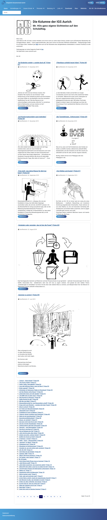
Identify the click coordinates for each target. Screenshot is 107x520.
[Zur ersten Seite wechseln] (18, 496)
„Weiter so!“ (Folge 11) (25, 470)
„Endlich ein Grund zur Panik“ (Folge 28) (30, 437)
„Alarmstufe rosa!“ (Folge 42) (27, 410)
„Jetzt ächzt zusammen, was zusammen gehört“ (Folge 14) (35, 465)
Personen (39, 8)
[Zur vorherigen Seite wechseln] (21, 496)
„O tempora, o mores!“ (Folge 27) (28, 438)
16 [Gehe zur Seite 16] (44, 496)
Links (59, 8)
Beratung (50, 8)
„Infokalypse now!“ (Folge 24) (27, 444)
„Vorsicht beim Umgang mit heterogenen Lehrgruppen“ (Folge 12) (37, 468)
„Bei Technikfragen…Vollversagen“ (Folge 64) (71, 117)
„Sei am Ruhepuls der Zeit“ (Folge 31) (29, 431)
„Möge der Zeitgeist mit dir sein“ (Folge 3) (30, 485)
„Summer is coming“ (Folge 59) (29, 295)
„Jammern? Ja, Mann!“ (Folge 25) (28, 442)
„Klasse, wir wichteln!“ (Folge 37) (28, 420)
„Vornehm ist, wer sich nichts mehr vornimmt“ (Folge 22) (34, 448)
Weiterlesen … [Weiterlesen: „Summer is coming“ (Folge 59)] (23, 373)
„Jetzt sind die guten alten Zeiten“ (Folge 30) (31, 433)
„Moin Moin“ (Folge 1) (25, 487)
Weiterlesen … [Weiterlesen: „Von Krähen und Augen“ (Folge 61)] (61, 216)
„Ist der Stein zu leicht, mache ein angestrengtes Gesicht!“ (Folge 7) (37, 478)
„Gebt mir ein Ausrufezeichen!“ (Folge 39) (30, 416)
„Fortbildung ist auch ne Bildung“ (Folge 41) (31, 412)
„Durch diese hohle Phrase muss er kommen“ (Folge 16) (34, 461)
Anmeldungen (14, 8)
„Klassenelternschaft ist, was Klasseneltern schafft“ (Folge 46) (36, 403)
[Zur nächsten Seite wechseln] (57, 496)
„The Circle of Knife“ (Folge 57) (27, 382)
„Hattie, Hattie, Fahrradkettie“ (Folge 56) (30, 384)
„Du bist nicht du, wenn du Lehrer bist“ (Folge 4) (32, 483)
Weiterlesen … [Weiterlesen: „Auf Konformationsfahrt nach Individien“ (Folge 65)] (23, 162)
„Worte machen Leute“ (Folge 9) (28, 474)
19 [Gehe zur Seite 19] (54, 496)
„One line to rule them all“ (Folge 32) (29, 429)
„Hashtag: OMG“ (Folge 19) (26, 453)
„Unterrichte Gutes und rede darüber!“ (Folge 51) (32, 394)
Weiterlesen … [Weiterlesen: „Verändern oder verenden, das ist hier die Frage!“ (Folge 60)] (23, 288)
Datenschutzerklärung (8, 515)
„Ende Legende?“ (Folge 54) (26, 388)
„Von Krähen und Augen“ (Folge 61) (68, 171)
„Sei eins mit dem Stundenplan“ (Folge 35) (30, 423)
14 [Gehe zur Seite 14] (37, 496)
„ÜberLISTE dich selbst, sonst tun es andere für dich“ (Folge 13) (36, 467)
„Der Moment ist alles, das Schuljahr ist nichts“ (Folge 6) (34, 480)
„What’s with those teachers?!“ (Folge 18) (30, 455)
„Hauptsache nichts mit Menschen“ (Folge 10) (31, 472)
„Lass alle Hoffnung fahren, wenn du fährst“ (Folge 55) (34, 386)
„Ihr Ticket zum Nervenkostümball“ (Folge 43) (31, 408)
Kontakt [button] (90, 2)
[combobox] (11, 12)
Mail (37, 44)
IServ (76, 8)
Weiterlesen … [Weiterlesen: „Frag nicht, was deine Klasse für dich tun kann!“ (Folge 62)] (23, 216)
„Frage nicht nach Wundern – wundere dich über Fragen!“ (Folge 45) (38, 405)
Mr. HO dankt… (23, 459)
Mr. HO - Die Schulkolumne (97, 8)
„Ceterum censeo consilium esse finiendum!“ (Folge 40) (34, 414)
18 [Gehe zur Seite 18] (51, 496)
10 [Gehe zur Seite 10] (24, 496)
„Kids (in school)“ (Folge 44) (27, 407)
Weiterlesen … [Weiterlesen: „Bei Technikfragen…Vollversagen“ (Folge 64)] (61, 162)
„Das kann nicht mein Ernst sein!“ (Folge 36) (31, 422)
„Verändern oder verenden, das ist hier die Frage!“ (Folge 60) (39, 225)
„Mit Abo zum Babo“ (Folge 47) (27, 401)
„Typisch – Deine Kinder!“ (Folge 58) (29, 380)
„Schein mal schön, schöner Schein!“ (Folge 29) (32, 435)
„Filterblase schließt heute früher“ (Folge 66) (71, 63)
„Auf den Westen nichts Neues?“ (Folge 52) (31, 392)
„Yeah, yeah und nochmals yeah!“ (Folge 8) (31, 476)
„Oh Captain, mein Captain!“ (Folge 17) (29, 457)
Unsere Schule (27, 8)
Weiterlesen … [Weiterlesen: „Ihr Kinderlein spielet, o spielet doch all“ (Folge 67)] (23, 108)
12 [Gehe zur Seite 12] (31, 496)
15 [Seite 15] (41, 496)
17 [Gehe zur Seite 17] (47, 496)
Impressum (5, 513)
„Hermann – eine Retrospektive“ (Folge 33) (31, 427)
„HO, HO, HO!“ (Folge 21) (26, 450)
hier (42, 49)
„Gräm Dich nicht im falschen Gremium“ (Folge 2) (32, 489)
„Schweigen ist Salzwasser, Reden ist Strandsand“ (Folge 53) (36, 390)
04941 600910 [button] (100, 2)
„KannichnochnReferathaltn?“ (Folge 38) (30, 418)
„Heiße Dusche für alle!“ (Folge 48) (28, 399)
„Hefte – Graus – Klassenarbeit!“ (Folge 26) (31, 440)
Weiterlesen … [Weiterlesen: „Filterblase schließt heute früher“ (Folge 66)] (61, 108)
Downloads (68, 8)
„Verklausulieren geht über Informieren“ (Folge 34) (33, 425)
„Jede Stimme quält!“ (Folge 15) (28, 463)
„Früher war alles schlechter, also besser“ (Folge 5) (33, 481)
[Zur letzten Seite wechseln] (60, 496)
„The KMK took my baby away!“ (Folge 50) (30, 395)
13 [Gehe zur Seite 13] (34, 496)
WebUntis (83, 8)
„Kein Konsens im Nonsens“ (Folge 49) (29, 397)
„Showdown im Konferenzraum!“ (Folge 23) (31, 446)
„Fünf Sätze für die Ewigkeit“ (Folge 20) (30, 452)
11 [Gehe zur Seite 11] (27, 496)
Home (6, 8)
